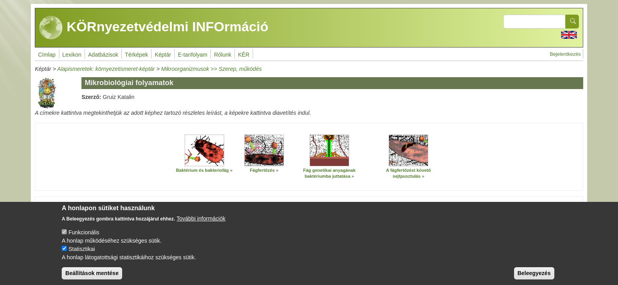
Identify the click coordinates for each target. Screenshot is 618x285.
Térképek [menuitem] (136, 54)
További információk (201, 221)
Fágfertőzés (262, 170)
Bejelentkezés (565, 54)
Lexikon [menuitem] (71, 54)
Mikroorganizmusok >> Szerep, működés (211, 69)
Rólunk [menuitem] (222, 54)
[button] (204, 150)
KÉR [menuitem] (243, 54)
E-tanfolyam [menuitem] (193, 54)
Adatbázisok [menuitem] (103, 54)
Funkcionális (83, 235)
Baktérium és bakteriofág (202, 170)
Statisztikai (81, 252)
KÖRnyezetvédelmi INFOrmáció (153, 28)
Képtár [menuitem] (163, 54)
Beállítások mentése (92, 276)
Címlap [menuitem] (46, 54)
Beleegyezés (534, 276)
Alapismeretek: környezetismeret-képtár (106, 69)
